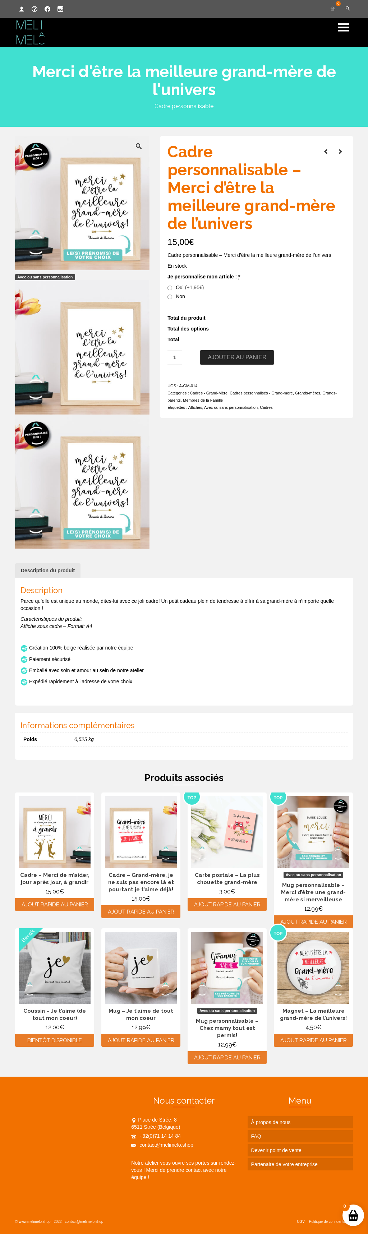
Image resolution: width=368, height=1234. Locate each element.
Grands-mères (307, 393)
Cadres (266, 407)
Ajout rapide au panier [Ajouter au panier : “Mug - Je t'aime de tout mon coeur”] (141, 1040)
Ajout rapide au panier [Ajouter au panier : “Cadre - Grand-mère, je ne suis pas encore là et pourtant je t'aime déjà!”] (141, 912)
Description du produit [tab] (48, 570)
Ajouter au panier (237, 357)
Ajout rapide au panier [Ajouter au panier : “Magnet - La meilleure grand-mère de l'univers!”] (313, 1040)
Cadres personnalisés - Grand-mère (261, 393)
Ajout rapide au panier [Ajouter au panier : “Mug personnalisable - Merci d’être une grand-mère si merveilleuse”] (313, 922)
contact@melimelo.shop (162, 1145)
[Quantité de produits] (174, 357)
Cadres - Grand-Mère (209, 393)
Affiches (195, 407)
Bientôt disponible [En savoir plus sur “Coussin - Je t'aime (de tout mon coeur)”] (54, 1040)
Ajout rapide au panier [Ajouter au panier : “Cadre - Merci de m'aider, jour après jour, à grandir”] (55, 904)
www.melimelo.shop (34, 1222)
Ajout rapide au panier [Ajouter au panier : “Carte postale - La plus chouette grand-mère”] (227, 904)
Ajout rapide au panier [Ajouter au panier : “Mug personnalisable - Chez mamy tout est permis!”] (227, 1057)
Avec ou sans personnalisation (231, 407)
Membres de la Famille (203, 400)
